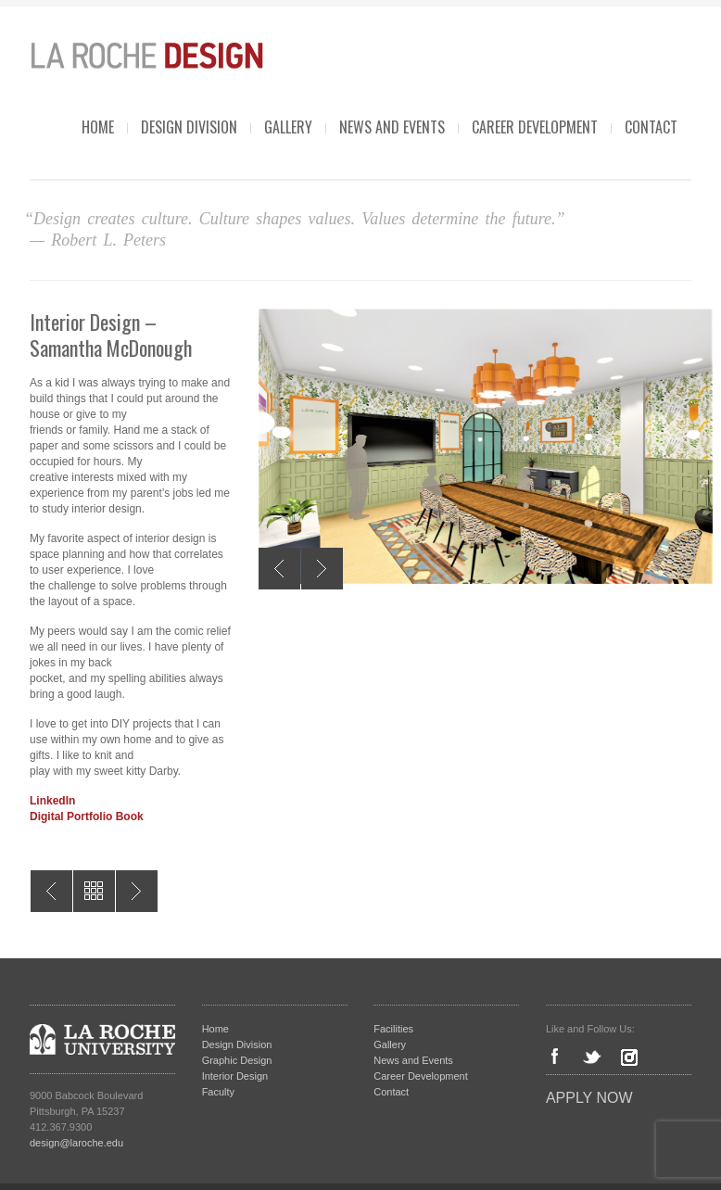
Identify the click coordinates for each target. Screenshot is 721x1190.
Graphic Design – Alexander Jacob (137, 891)
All (94, 891)
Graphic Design (237, 1060)
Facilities (393, 1028)
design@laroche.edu (76, 1142)
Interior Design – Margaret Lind (51, 891)
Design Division (189, 127)
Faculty (218, 1091)
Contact (651, 127)
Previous (279, 568)
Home (98, 127)
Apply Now (589, 1098)
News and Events (392, 127)
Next (322, 568)
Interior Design (235, 1076)
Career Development (535, 127)
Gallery (288, 127)
